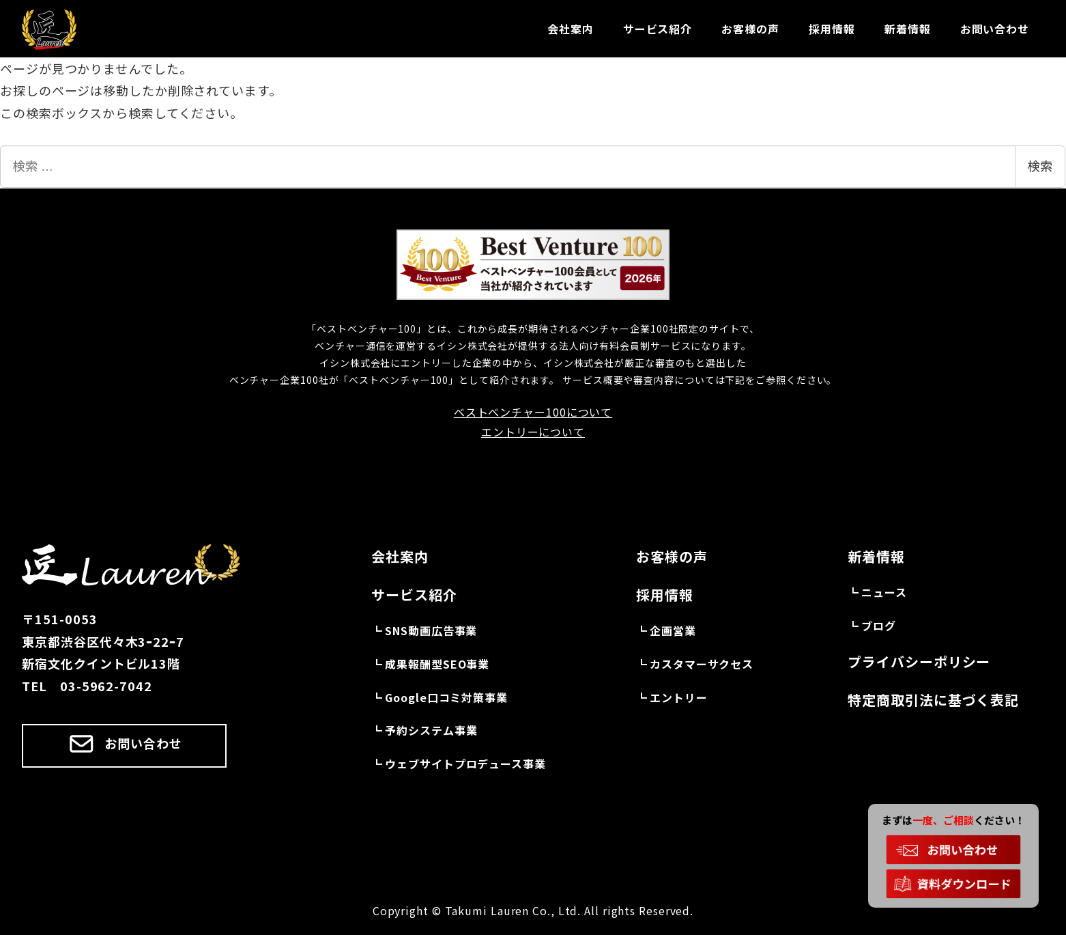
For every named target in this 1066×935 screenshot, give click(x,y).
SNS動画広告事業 (431, 630)
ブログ (878, 625)
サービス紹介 (414, 594)
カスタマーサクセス (701, 664)
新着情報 (876, 556)
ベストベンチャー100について (533, 412)
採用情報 (664, 594)
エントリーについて (533, 431)
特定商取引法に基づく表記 (933, 700)
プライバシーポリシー (919, 661)
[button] (124, 746)
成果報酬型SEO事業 (437, 664)
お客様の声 (672, 556)
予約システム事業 (431, 730)
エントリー (679, 697)
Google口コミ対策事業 (446, 697)
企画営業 (673, 630)
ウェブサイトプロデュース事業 (465, 763)
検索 (1040, 166)
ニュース (884, 592)
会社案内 (400, 556)
